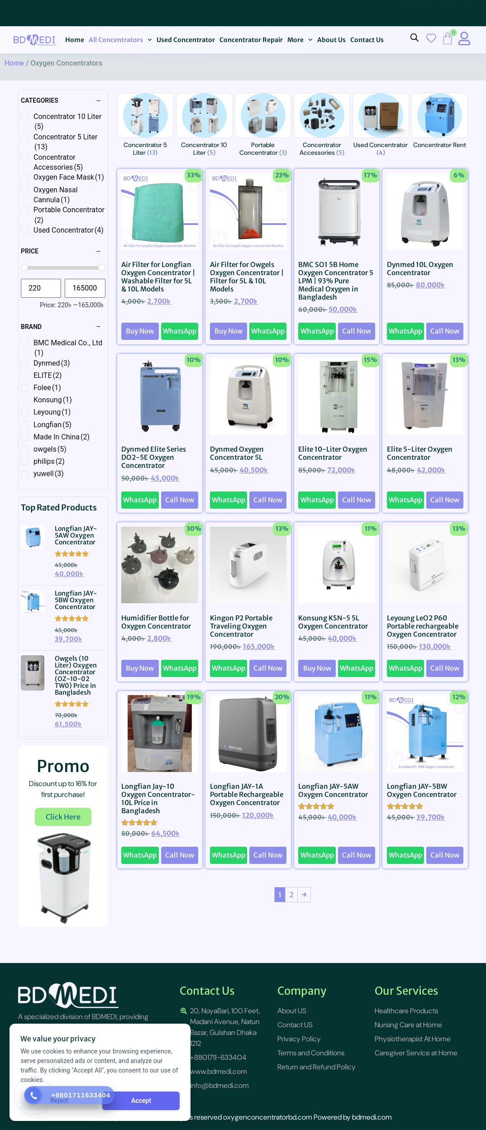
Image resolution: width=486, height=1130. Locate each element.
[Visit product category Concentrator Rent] (439, 122)
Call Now (356, 331)
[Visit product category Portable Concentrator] (263, 126)
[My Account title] (464, 38)
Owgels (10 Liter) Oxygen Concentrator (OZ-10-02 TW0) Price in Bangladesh (76, 675)
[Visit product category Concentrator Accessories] (322, 126)
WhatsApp (179, 331)
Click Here (63, 816)
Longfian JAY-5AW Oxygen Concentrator (76, 535)
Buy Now (140, 331)
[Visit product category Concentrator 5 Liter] (145, 126)
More (300, 40)
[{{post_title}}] (38, 537)
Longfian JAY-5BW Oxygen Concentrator (76, 600)
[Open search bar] (414, 37)
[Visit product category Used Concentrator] (381, 126)
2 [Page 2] (291, 894)
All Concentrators (120, 40)
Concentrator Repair (251, 40)
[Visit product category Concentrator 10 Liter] (204, 126)
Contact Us (367, 40)
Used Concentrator (186, 40)
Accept (140, 1100)
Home (74, 40)
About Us (331, 40)
